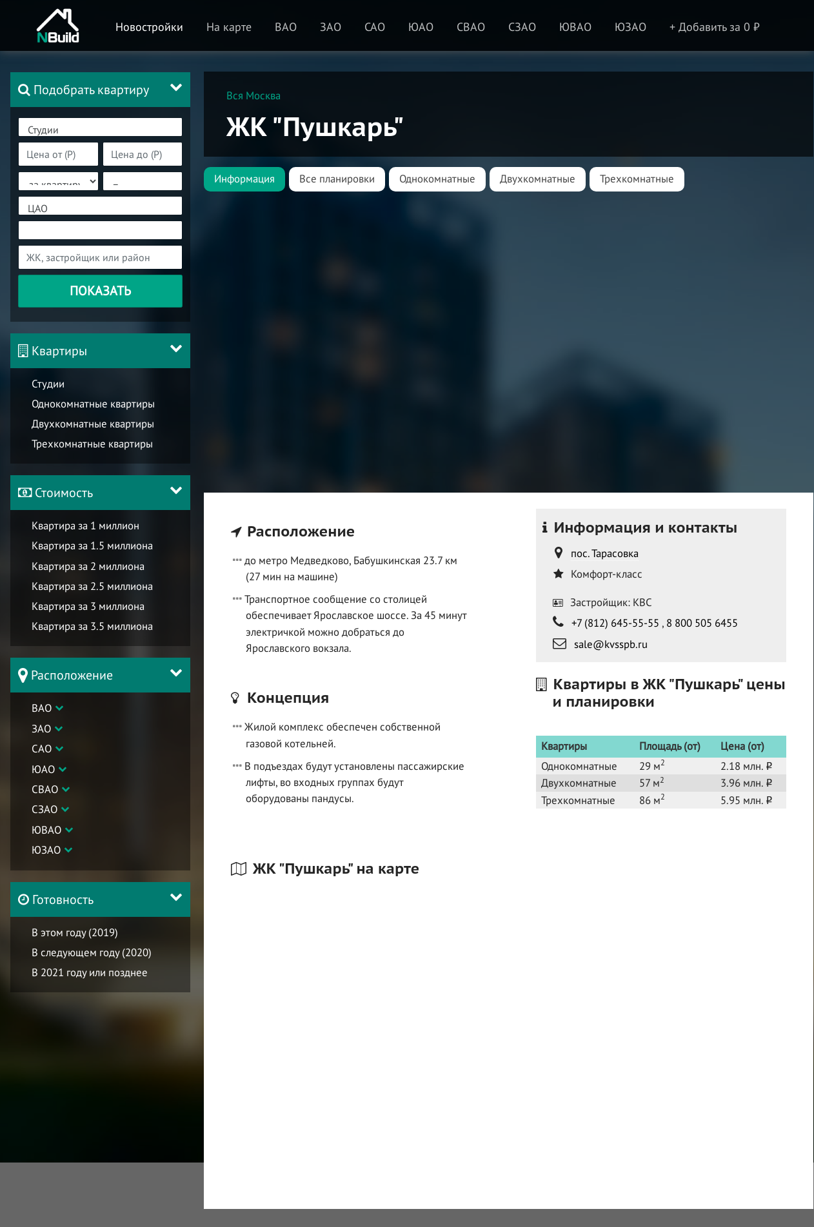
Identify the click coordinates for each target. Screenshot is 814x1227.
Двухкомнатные (537, 179)
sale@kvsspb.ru (611, 644)
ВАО (42, 708)
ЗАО (41, 728)
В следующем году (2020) (92, 952)
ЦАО (100, 208)
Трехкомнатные (637, 179)
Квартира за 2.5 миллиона (92, 586)
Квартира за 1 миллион (85, 525)
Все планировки (337, 179)
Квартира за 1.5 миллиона (92, 546)
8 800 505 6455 (702, 623)
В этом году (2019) (75, 932)
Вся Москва (253, 95)
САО (42, 748)
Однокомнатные (437, 179)
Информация (244, 179)
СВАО (45, 789)
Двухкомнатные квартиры (93, 424)
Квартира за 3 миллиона (88, 606)
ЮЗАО (46, 850)
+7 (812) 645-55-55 (615, 623)
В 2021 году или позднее (90, 972)
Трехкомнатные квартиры (92, 444)
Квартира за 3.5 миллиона (92, 626)
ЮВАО (46, 830)
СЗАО (44, 810)
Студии (100, 130)
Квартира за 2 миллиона (88, 566)
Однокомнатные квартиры (93, 404)
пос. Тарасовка (605, 553)
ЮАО (43, 769)
